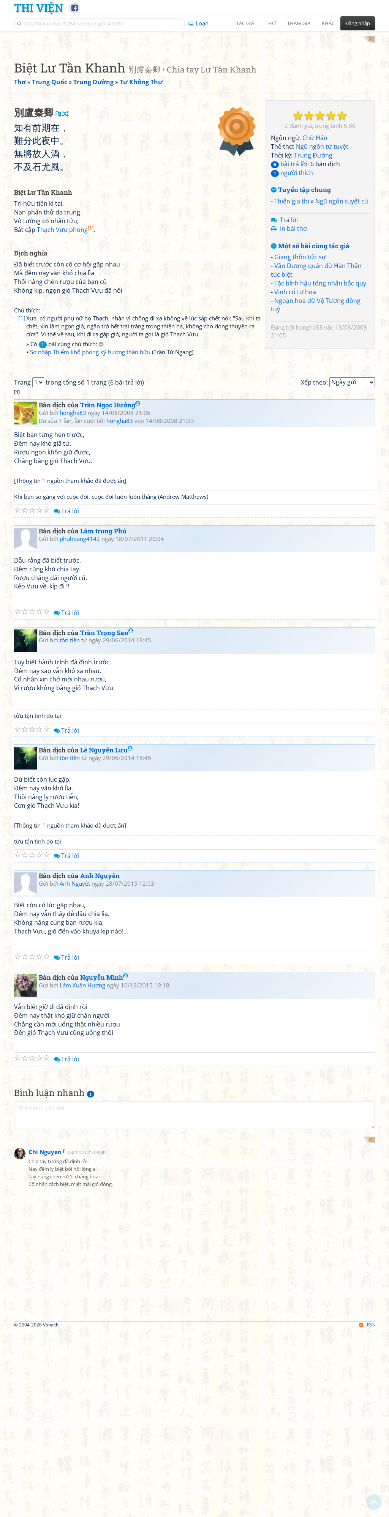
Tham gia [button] (298, 23)
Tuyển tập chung (301, 289)
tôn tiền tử (73, 944)
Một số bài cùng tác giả (310, 345)
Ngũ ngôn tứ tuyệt (322, 246)
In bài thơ (293, 327)
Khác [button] (328, 23)
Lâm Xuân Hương (82, 1289)
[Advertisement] (194, 89)
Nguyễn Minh (104, 1281)
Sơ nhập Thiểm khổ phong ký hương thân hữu (90, 549)
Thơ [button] (271, 23)
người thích (292, 272)
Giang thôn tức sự (300, 356)
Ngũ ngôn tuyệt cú (341, 300)
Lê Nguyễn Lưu (106, 1054)
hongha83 (309, 426)
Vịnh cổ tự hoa (295, 391)
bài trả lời (289, 263)
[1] (21, 523)
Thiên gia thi (291, 300)
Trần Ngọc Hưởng (110, 709)
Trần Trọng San (106, 936)
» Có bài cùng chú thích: (65, 542)
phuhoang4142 (80, 842)
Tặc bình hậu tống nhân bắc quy (320, 382)
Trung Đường (313, 254)
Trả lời (289, 319)
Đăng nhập (357, 23)
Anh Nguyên (100, 1179)
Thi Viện (38, 7)
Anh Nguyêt (75, 1187)
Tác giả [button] (245, 23)
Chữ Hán (314, 237)
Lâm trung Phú (103, 834)
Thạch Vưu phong (65, 435)
